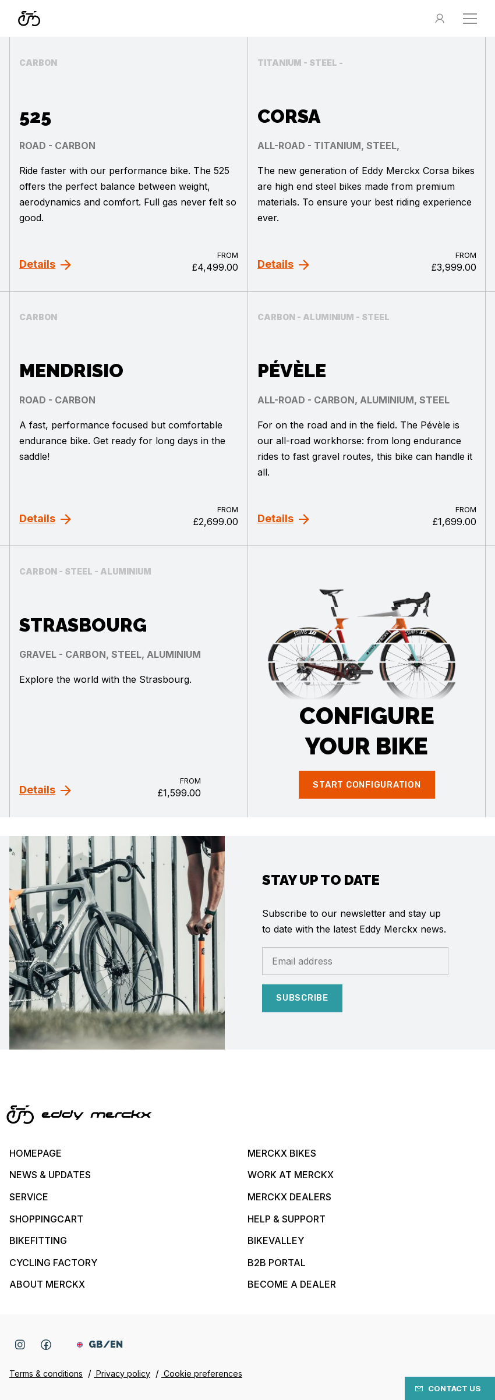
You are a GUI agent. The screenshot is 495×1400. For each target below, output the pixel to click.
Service (28, 1197)
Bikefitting (38, 1240)
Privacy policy (122, 1373)
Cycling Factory (53, 1262)
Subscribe (302, 998)
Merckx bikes (282, 1153)
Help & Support (287, 1219)
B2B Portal (277, 1262)
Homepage (35, 1153)
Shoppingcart (46, 1219)
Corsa (288, 116)
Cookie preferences (201, 1373)
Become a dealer (292, 1284)
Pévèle (291, 370)
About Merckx (47, 1284)
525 (35, 116)
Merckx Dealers (289, 1197)
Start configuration (366, 784)
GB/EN (100, 1344)
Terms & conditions (46, 1373)
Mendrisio (71, 370)
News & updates (50, 1175)
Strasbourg (83, 625)
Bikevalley (276, 1240)
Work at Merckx (291, 1175)
